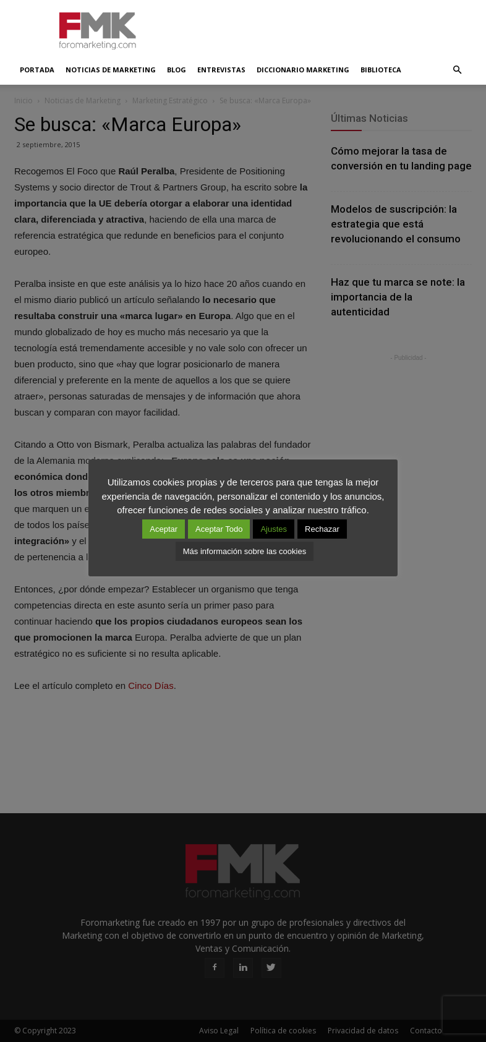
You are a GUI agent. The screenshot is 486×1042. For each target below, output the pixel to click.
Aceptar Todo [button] (218, 529)
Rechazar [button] (322, 529)
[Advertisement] (326, 27)
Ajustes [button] (273, 529)
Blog (176, 69)
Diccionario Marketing (303, 69)
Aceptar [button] (163, 529)
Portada (37, 69)
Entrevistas (221, 69)
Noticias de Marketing (111, 69)
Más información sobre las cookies (244, 551)
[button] (457, 70)
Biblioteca (380, 69)
